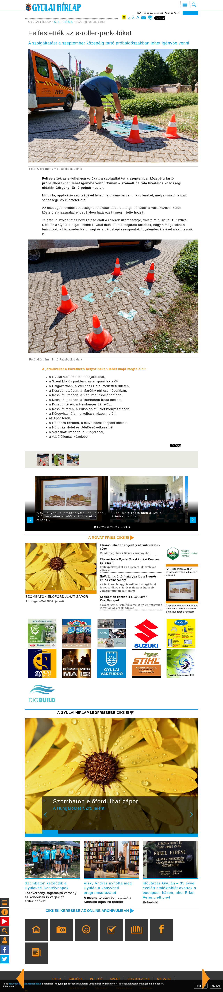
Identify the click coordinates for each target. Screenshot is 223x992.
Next (193, 817)
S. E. (57, 21)
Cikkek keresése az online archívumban (87, 911)
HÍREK (68, 21)
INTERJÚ (96, 979)
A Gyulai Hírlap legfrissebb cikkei (93, 712)
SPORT (115, 979)
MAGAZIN (163, 979)
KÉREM (216, 986)
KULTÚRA (75, 979)
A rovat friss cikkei (108, 537)
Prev (47, 817)
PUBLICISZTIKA (139, 979)
